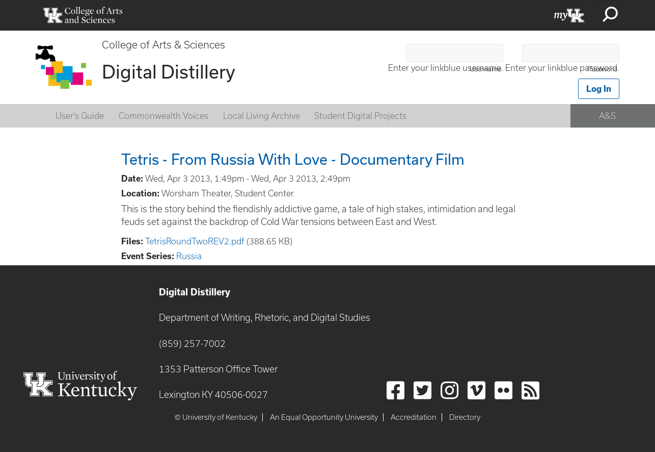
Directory (464, 417)
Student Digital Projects (360, 115)
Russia (189, 256)
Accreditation (413, 417)
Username (485, 69)
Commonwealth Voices (163, 115)
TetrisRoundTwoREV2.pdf (194, 241)
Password (602, 69)
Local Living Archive (261, 115)
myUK (569, 15)
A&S (607, 115)
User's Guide (80, 115)
